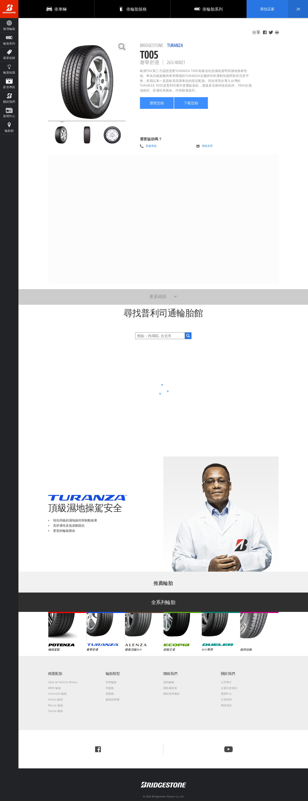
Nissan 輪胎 (55, 705)
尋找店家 (267, 9)
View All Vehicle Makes (63, 682)
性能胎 (110, 688)
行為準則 (226, 699)
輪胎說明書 (113, 699)
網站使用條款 (171, 693)
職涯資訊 (226, 705)
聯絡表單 (207, 146)
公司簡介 (226, 682)
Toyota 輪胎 (55, 711)
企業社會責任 (229, 688)
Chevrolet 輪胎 (57, 693)
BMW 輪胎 (54, 688)
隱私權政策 (170, 688)
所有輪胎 (111, 682)
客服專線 (151, 146)
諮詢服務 (168, 682)
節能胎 (110, 693)
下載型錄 (191, 103)
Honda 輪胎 (55, 699)
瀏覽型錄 (157, 103)
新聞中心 (226, 693)
